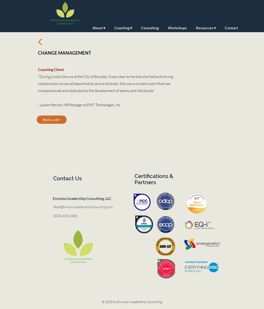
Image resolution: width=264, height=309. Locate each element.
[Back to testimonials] (40, 42)
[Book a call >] (52, 120)
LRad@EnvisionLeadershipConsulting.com (83, 207)
